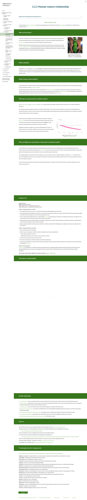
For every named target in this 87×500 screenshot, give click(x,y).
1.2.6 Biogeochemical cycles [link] (9, 50)
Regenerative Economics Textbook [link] (7, 13)
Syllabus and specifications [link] (6, 19)
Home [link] (3, 10)
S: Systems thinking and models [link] (7, 22)
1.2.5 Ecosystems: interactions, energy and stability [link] (9, 46)
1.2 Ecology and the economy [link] (8, 31)
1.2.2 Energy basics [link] (9, 36)
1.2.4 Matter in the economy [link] (9, 43)
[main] (50, 6)
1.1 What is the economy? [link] (7, 28)
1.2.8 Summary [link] (8, 56)
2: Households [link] (6, 68)
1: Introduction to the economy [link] (7, 25)
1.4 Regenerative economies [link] (7, 64)
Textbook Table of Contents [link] (6, 16)
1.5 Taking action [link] (7, 66)
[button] (85, 1)
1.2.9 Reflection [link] (8, 58)
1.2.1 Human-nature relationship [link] (9, 34)
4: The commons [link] (6, 72)
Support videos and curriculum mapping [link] (6, 79)
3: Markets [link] (5, 70)
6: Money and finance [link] (7, 76)
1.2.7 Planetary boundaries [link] (8, 54)
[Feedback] (23, 492)
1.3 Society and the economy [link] (8, 61)
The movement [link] (5, 81)
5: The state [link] (5, 74)
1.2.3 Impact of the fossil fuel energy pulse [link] (9, 39)
